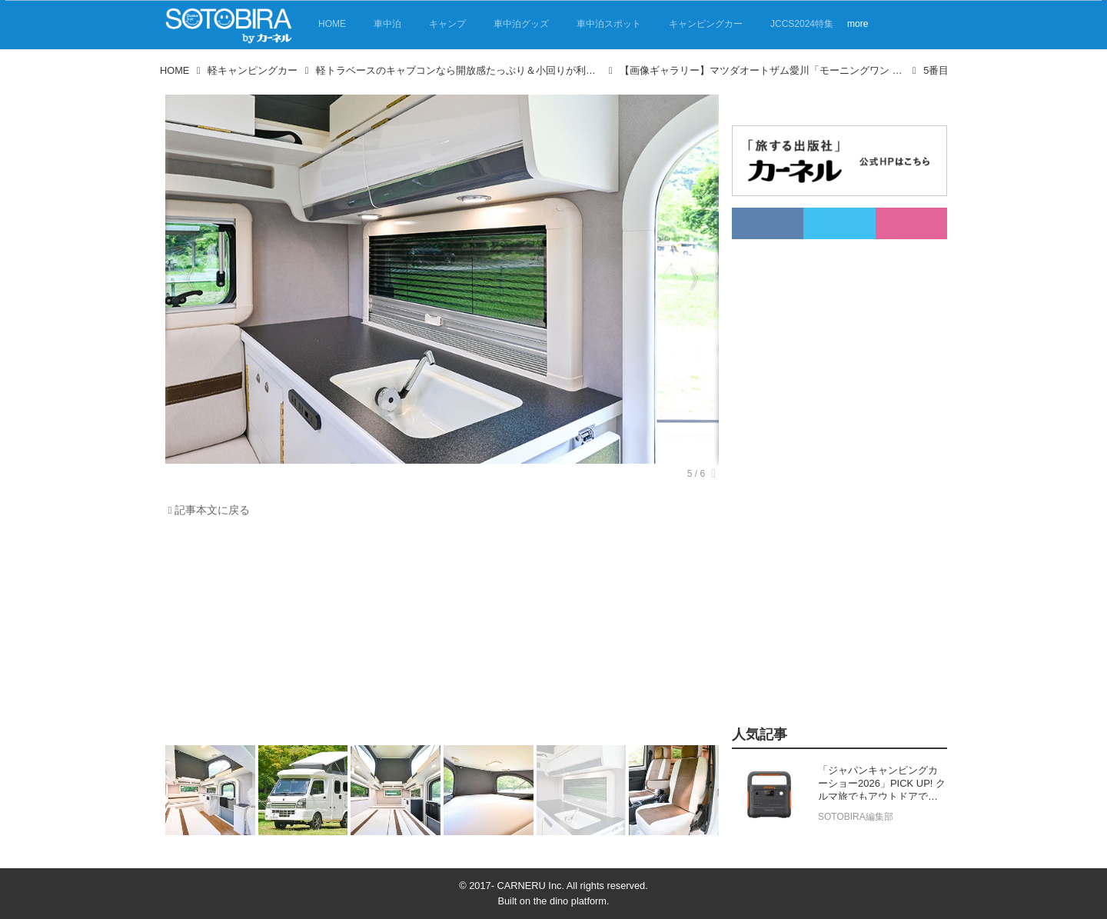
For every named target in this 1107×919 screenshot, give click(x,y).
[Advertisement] (442, 635)
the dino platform (570, 901)
